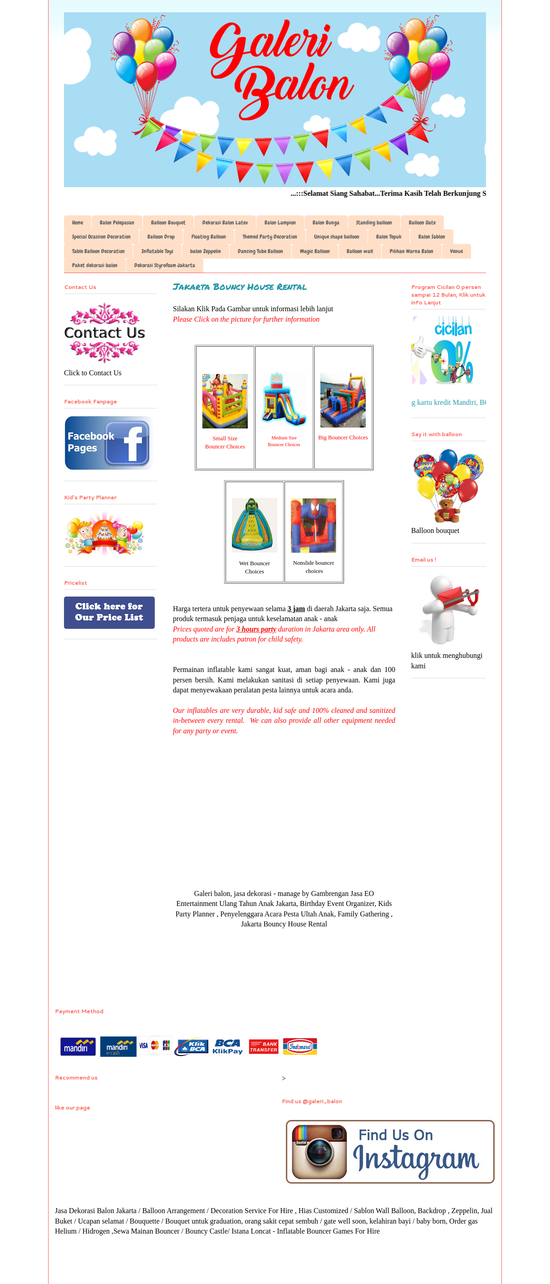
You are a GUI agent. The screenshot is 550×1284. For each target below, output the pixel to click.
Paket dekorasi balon (95, 265)
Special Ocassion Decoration (101, 236)
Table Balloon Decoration (98, 251)
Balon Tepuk (389, 236)
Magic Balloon (315, 251)
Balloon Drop (161, 236)
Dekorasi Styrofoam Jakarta (164, 265)
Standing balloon (374, 222)
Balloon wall (360, 251)
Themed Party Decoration (270, 236)
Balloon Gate (422, 222)
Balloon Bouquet (168, 222)
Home (77, 222)
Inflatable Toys (157, 251)
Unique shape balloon (336, 236)
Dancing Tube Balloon (260, 251)
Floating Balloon (209, 236)
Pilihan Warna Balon (411, 251)
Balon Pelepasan (117, 222)
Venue (456, 251)
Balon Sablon (431, 236)
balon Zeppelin (205, 251)
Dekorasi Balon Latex (225, 222)
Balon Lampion (280, 222)
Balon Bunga (326, 222)
